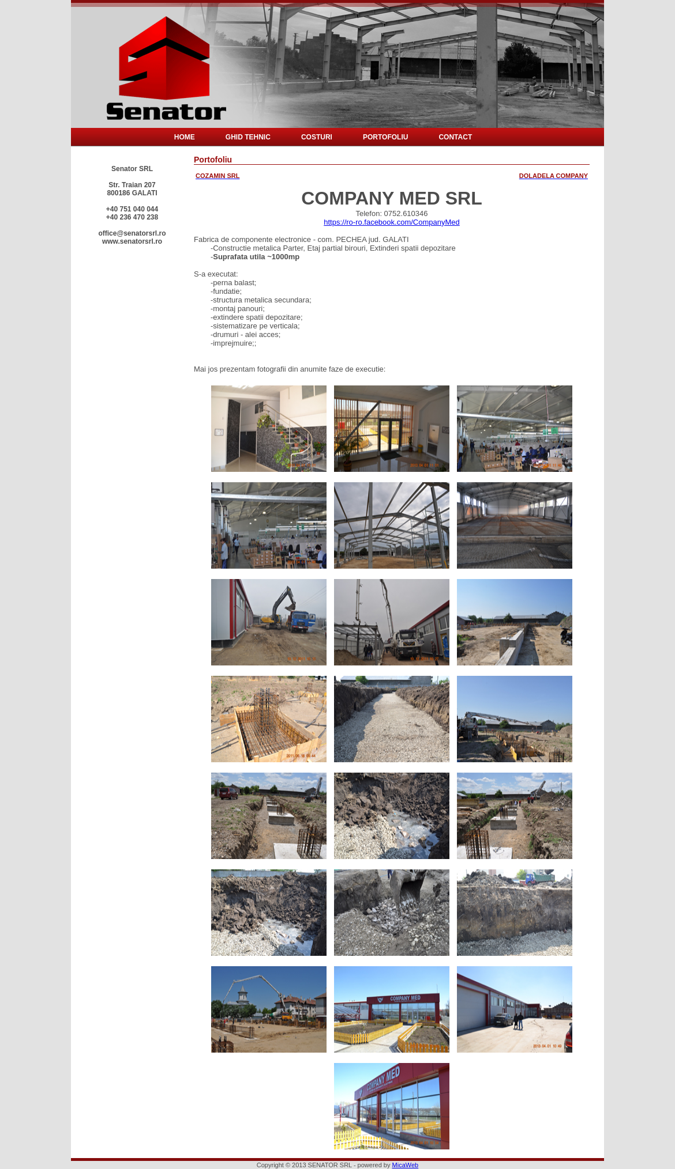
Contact (455, 137)
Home (184, 137)
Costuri (316, 137)
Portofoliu (385, 137)
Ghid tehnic (248, 137)
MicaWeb (405, 1165)
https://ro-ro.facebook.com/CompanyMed (392, 222)
